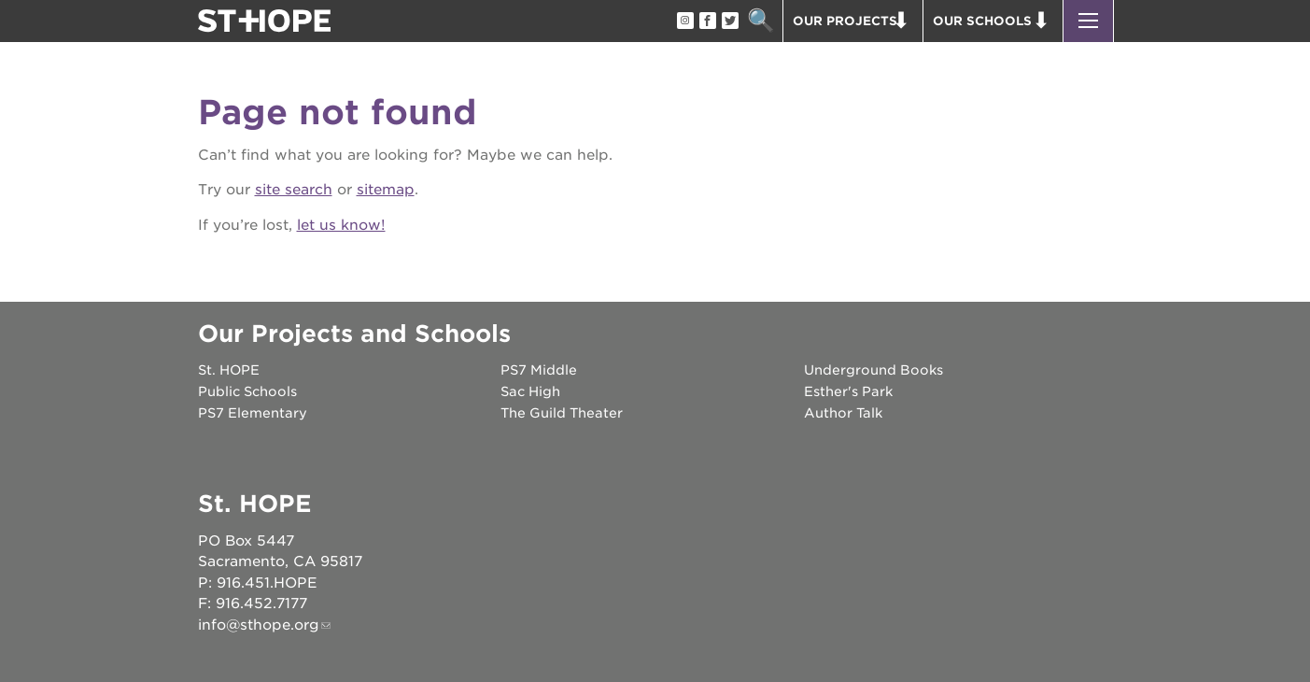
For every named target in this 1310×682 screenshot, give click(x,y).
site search (293, 189)
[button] (1088, 21)
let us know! (341, 225)
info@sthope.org (258, 625)
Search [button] (761, 21)
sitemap (386, 189)
